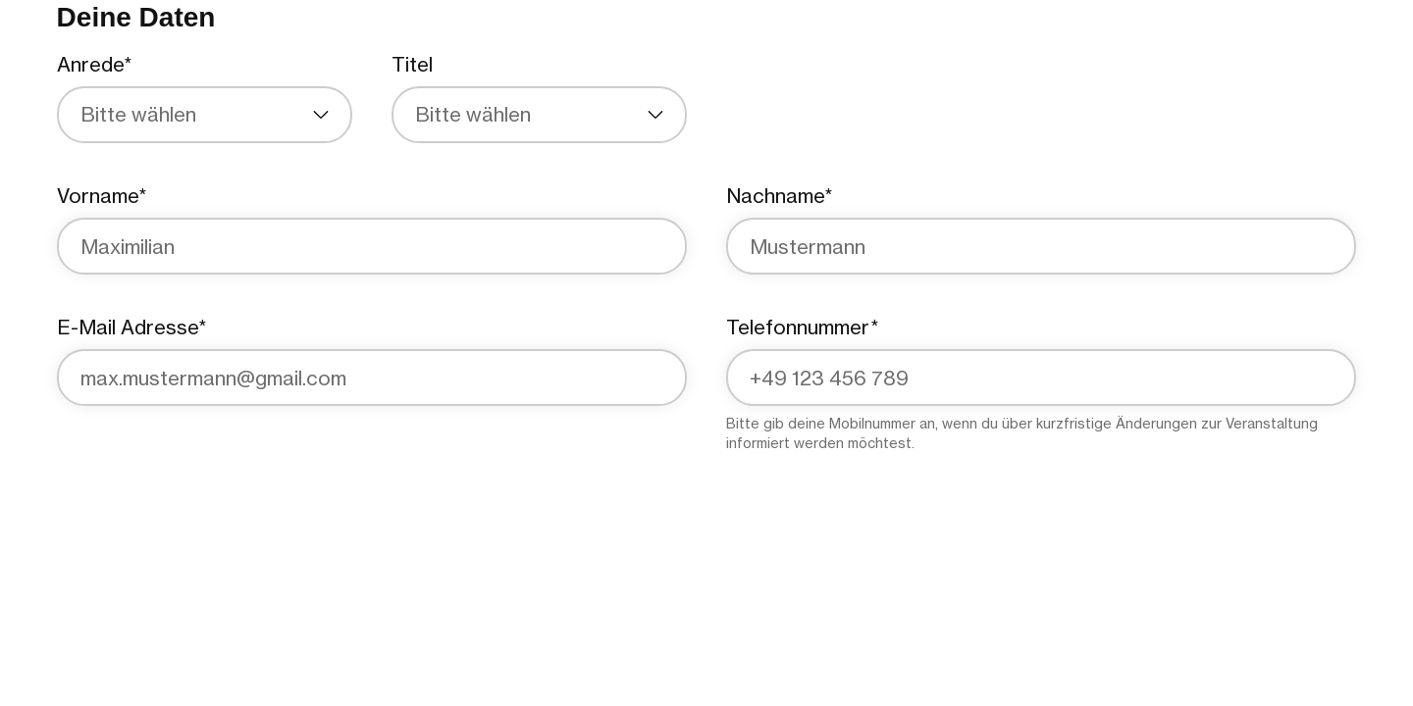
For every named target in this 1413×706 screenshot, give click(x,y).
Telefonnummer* (802, 327)
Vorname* (101, 195)
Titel (412, 64)
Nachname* (779, 195)
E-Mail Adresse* (131, 327)
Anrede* (94, 64)
